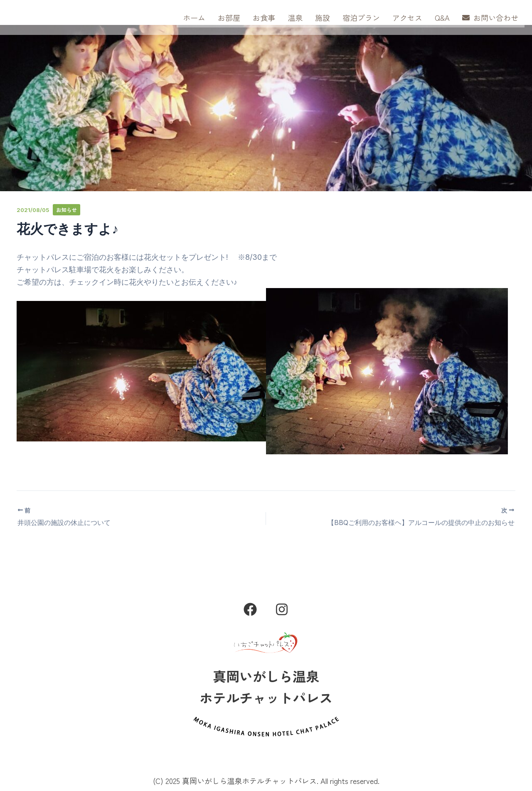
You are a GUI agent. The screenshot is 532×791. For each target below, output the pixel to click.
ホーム (194, 17)
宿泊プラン (361, 17)
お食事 (264, 17)
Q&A (442, 17)
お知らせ (67, 210)
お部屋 (229, 17)
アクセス (407, 17)
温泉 (295, 17)
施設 (322, 17)
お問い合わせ (490, 17)
